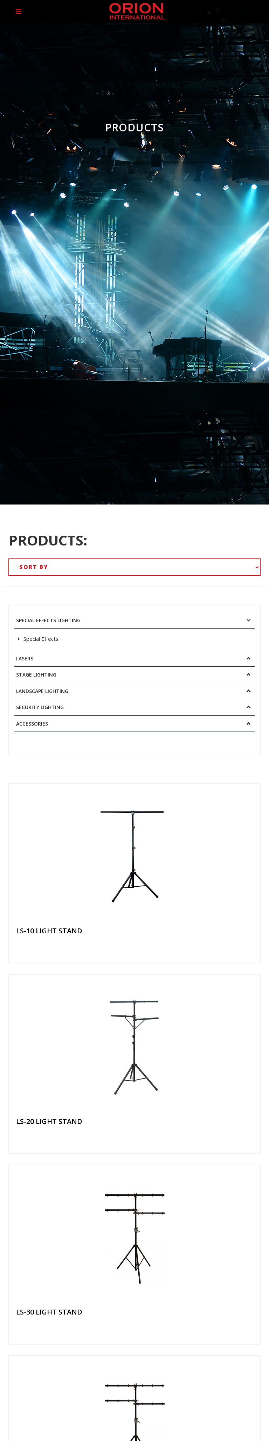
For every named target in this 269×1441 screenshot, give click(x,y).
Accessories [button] (32, 723)
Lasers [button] (24, 658)
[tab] (134, 620)
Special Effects (38, 638)
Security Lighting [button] (40, 707)
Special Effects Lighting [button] (48, 620)
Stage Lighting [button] (36, 674)
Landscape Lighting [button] (42, 691)
